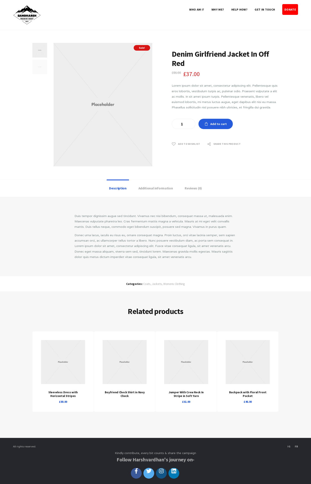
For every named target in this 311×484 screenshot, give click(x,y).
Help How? (239, 9)
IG (288, 446)
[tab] (118, 188)
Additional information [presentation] (155, 188)
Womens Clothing (174, 284)
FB (296, 446)
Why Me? (217, 9)
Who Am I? (196, 9)
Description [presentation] (117, 188)
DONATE (290, 9)
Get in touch (265, 9)
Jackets (157, 284)
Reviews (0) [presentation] (193, 188)
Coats (147, 284)
